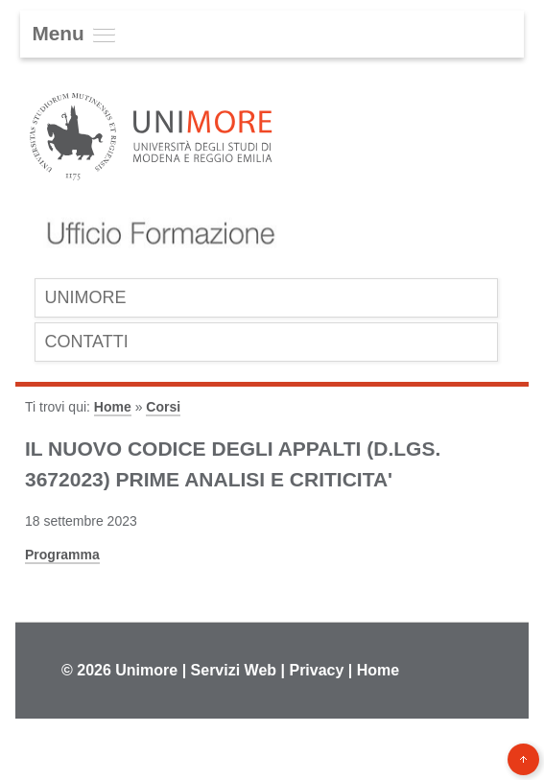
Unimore (146, 670)
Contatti (86, 341)
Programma (62, 554)
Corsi (163, 406)
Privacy (316, 670)
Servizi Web (234, 670)
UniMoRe (85, 297)
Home (112, 406)
